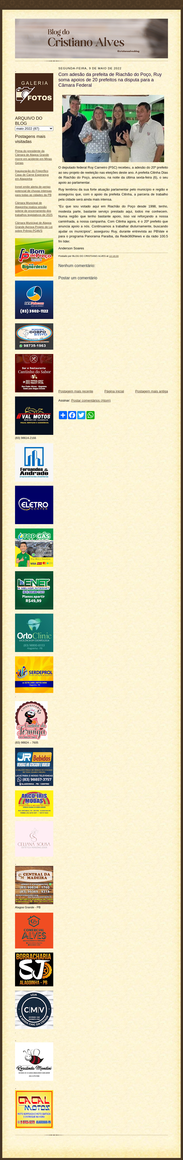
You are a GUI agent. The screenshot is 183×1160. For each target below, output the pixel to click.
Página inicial (114, 391)
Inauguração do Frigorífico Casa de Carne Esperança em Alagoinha (32, 174)
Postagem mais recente (75, 391)
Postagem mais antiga (151, 391)
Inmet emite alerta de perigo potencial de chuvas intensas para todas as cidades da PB (33, 190)
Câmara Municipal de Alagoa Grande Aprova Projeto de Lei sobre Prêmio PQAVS (34, 226)
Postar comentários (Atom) (91, 400)
